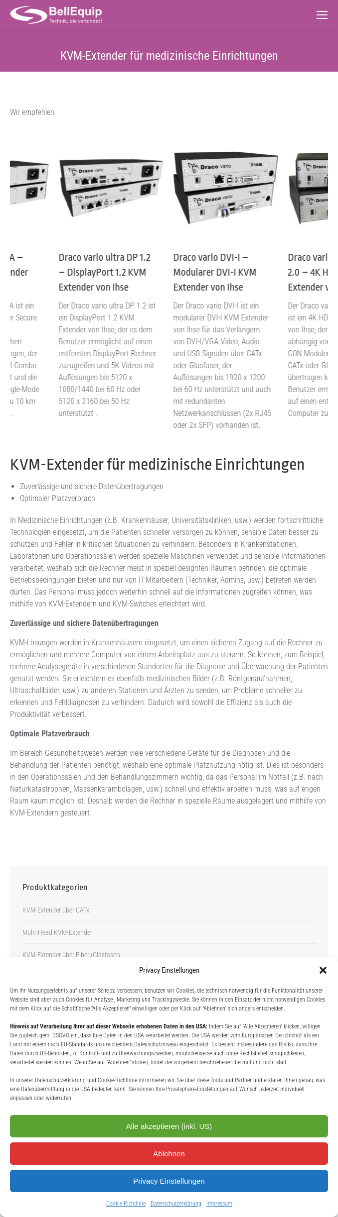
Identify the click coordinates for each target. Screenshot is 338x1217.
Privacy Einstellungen (168, 1181)
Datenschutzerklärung (176, 1203)
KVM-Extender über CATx (55, 910)
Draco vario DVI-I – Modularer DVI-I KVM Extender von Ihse (281, 272)
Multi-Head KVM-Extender (57, 932)
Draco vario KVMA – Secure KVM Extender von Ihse (52, 272)
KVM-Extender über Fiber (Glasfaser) (71, 955)
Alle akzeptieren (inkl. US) (169, 1126)
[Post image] (62, 188)
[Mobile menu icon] (322, 15)
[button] (323, 970)
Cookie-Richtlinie (126, 1203)
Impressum (219, 1203)
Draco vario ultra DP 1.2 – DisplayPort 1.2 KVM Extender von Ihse (170, 272)
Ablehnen (168, 1153)
